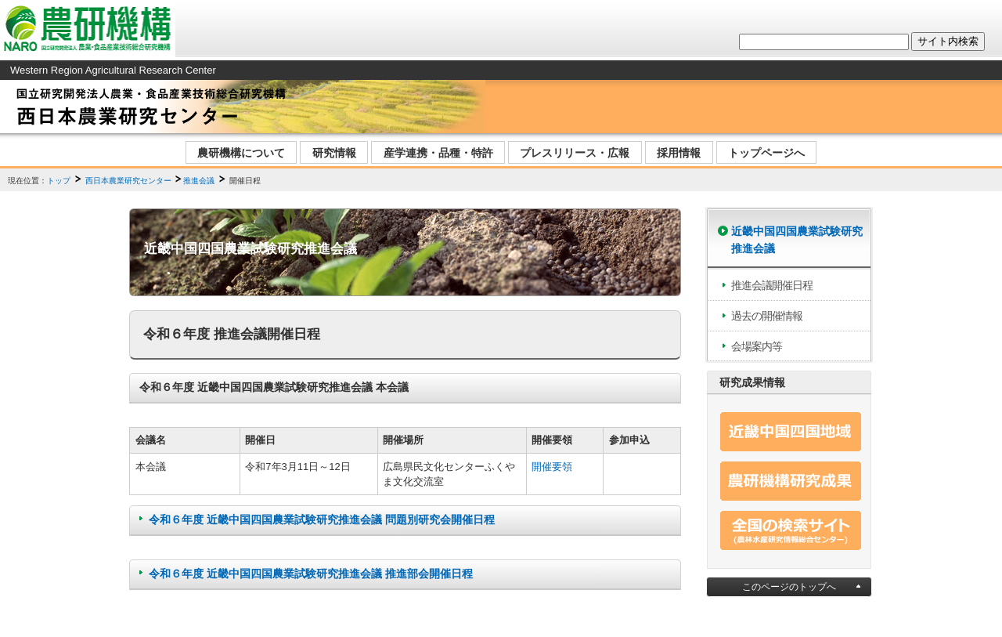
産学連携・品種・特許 (438, 153)
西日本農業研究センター (128, 180)
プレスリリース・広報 (574, 153)
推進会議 (198, 180)
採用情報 (679, 153)
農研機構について (241, 153)
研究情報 (334, 153)
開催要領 (552, 466)
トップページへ (766, 153)
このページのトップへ (789, 587)
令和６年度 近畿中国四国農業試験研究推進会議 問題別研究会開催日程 (322, 519)
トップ (58, 180)
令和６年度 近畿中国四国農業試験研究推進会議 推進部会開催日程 (311, 573)
